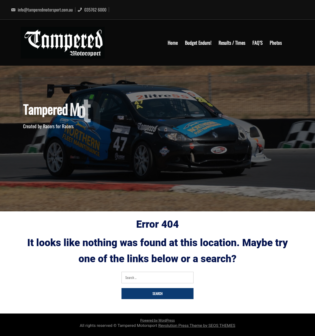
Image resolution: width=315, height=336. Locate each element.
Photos (276, 42)
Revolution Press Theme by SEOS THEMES (196, 325)
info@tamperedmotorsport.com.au (42, 9)
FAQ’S (257, 42)
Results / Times (231, 42)
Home (173, 42)
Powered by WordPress (157, 320)
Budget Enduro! (198, 42)
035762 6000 (91, 9)
